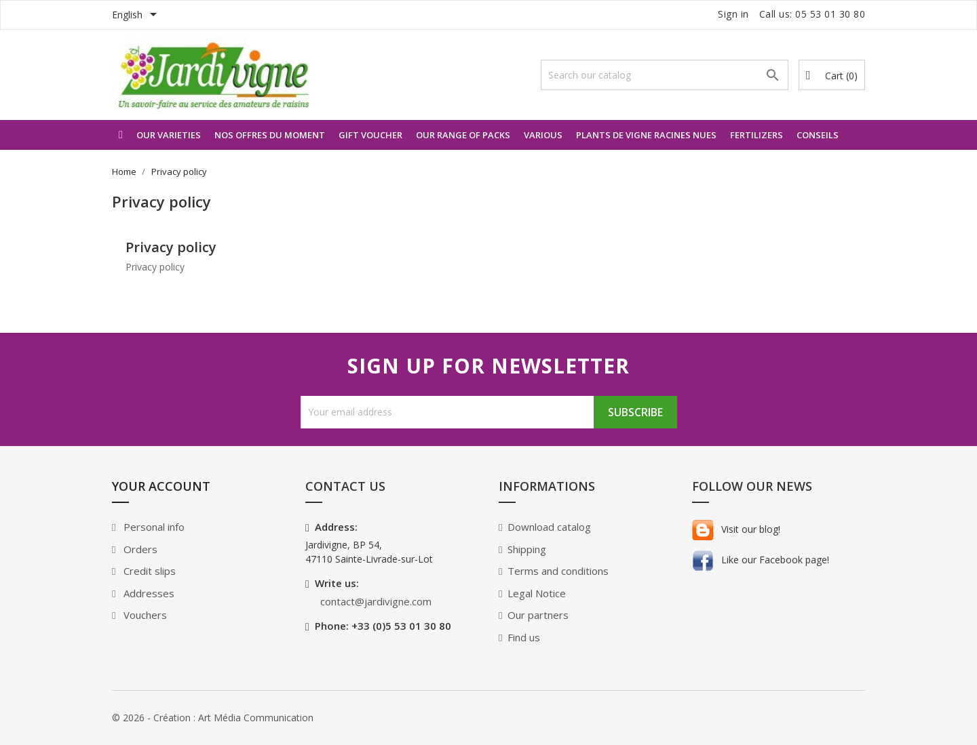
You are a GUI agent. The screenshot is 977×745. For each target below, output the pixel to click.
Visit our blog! (736, 529)
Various (543, 135)
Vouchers (144, 615)
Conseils (818, 135)
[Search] (664, 75)
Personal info (153, 526)
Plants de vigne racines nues (646, 135)
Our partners (538, 615)
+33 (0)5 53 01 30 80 (401, 625)
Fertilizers (756, 135)
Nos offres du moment (269, 135)
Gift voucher (370, 135)
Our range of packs (463, 135)
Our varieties (168, 135)
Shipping (526, 549)
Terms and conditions (558, 571)
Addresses (147, 593)
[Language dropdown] (136, 15)
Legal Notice (536, 593)
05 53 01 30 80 (830, 13)
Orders (139, 549)
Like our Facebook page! (760, 559)
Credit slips (148, 571)
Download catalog (549, 526)
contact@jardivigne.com (376, 601)
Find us (523, 637)
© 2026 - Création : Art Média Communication (212, 717)
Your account (161, 486)
